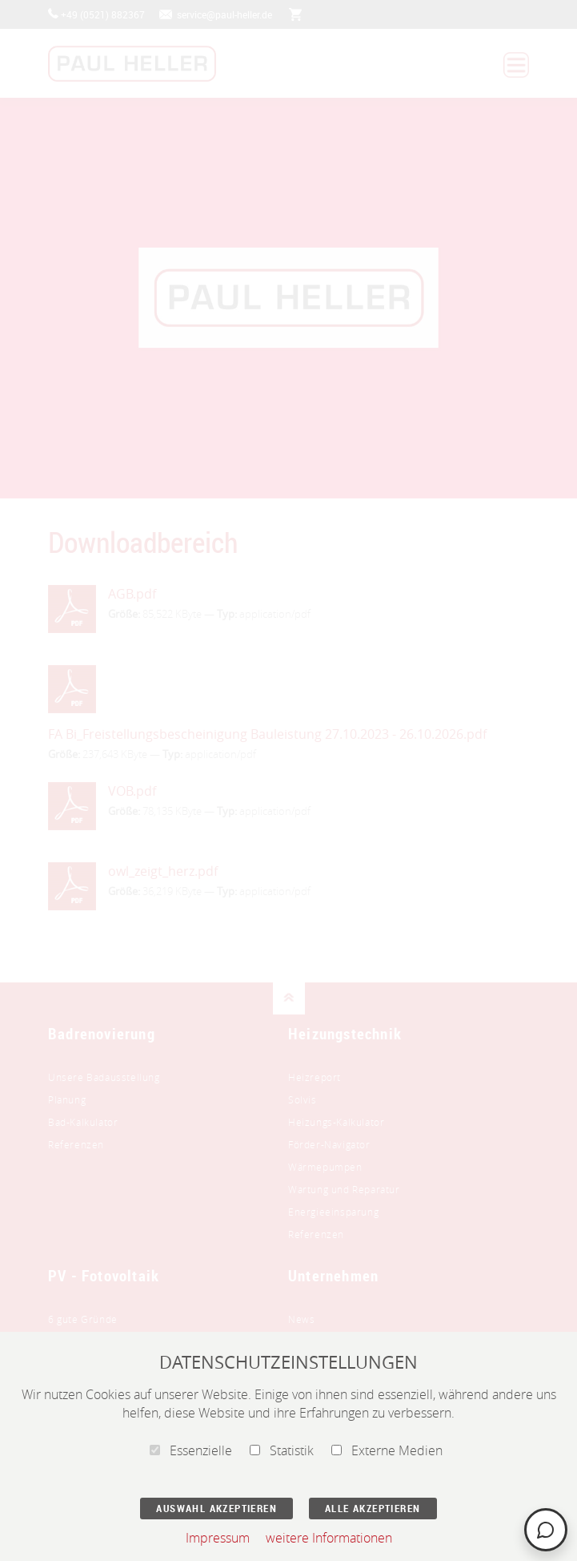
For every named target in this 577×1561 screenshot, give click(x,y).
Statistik (282, 1450)
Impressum (218, 1538)
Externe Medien (387, 1450)
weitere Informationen (329, 1538)
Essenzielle (191, 1450)
